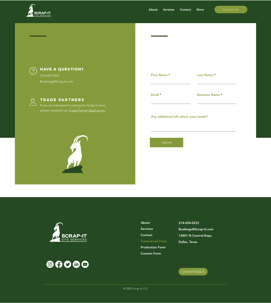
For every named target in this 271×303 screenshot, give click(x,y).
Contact (146, 235)
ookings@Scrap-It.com (57, 81)
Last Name (205, 75)
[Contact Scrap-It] (193, 271)
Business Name (208, 94)
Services (147, 229)
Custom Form (151, 253)
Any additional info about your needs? (179, 116)
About (145, 222)
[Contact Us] (231, 9)
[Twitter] (67, 264)
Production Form (153, 247)
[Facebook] (58, 264)
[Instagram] (50, 264)
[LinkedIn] (76, 264)
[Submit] (166, 142)
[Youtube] (85, 264)
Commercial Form (154, 241)
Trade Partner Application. (87, 110)
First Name (159, 75)
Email (155, 94)
